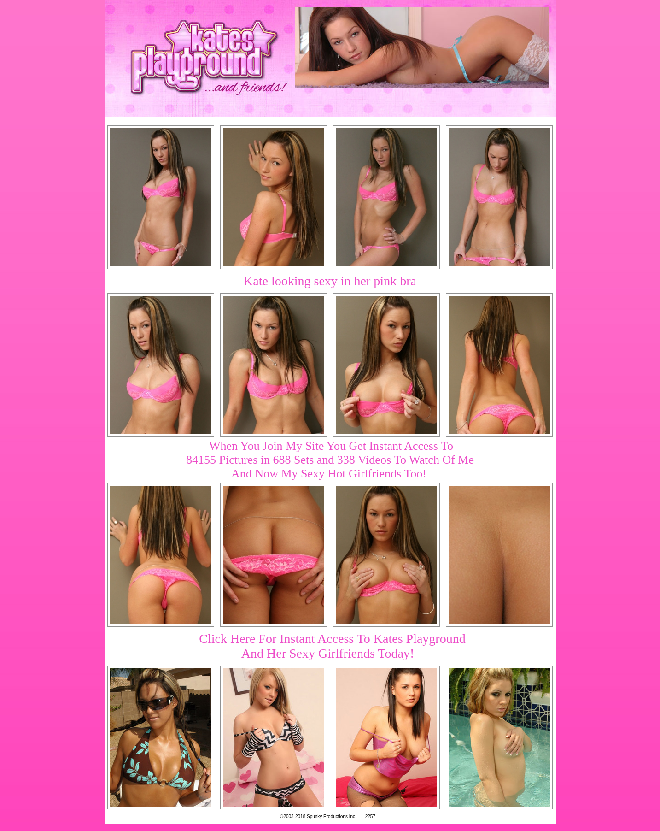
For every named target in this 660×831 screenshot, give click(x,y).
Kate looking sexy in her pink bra (330, 281)
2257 (370, 816)
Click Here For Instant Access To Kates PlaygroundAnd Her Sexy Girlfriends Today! (332, 645)
